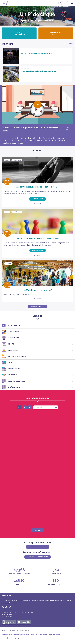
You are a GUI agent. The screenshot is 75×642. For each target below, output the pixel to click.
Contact (40, 634)
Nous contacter (7, 614)
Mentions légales (7, 634)
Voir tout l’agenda (37, 306)
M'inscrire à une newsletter (37, 557)
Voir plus (37, 204)
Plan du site (33, 634)
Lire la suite (68, 43)
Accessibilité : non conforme (21, 634)
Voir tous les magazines (37, 547)
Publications (56, 634)
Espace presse (47, 634)
